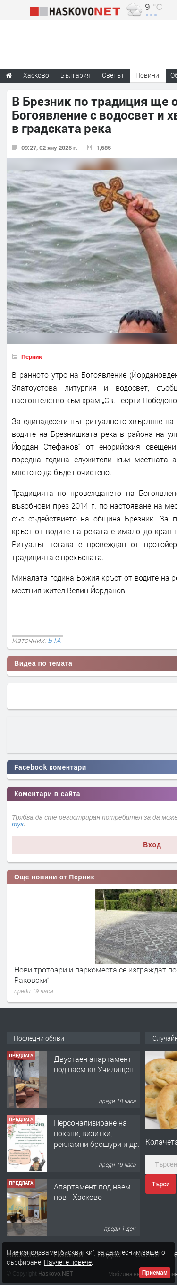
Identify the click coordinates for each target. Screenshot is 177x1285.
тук (18, 824)
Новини (147, 74)
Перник (31, 356)
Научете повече (68, 1262)
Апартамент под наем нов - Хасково (92, 1191)
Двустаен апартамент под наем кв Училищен (94, 1064)
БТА (54, 640)
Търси (160, 1184)
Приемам (155, 1272)
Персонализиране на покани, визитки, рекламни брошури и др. (97, 1133)
